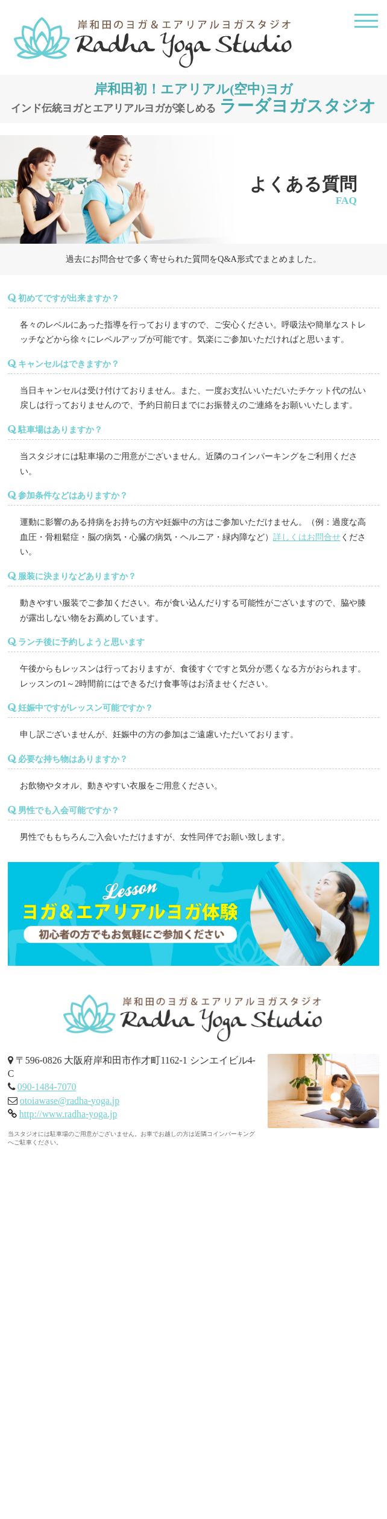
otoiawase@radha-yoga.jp (69, 1101)
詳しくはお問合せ (307, 537)
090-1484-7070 (47, 1087)
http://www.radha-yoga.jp (68, 1114)
